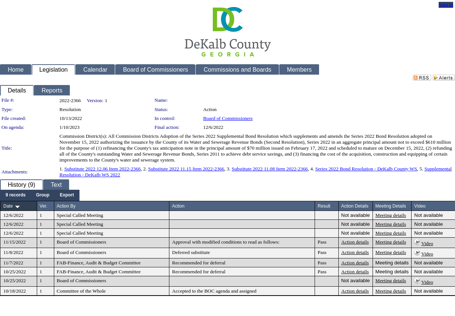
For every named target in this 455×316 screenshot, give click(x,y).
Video (427, 243)
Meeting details (391, 215)
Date (8, 206)
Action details (355, 242)
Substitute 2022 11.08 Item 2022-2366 (270, 169)
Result (324, 206)
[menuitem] (15, 195)
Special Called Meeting (80, 215)
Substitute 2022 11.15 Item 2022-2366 (186, 169)
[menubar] (39, 195)
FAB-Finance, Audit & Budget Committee (99, 262)
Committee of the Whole (81, 291)
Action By (66, 206)
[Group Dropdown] (43, 195)
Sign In (446, 4)
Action (178, 206)
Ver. (44, 206)
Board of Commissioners (228, 118)
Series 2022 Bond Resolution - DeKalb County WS (366, 169)
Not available (355, 215)
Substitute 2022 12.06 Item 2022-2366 (102, 169)
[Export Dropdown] (66, 195)
